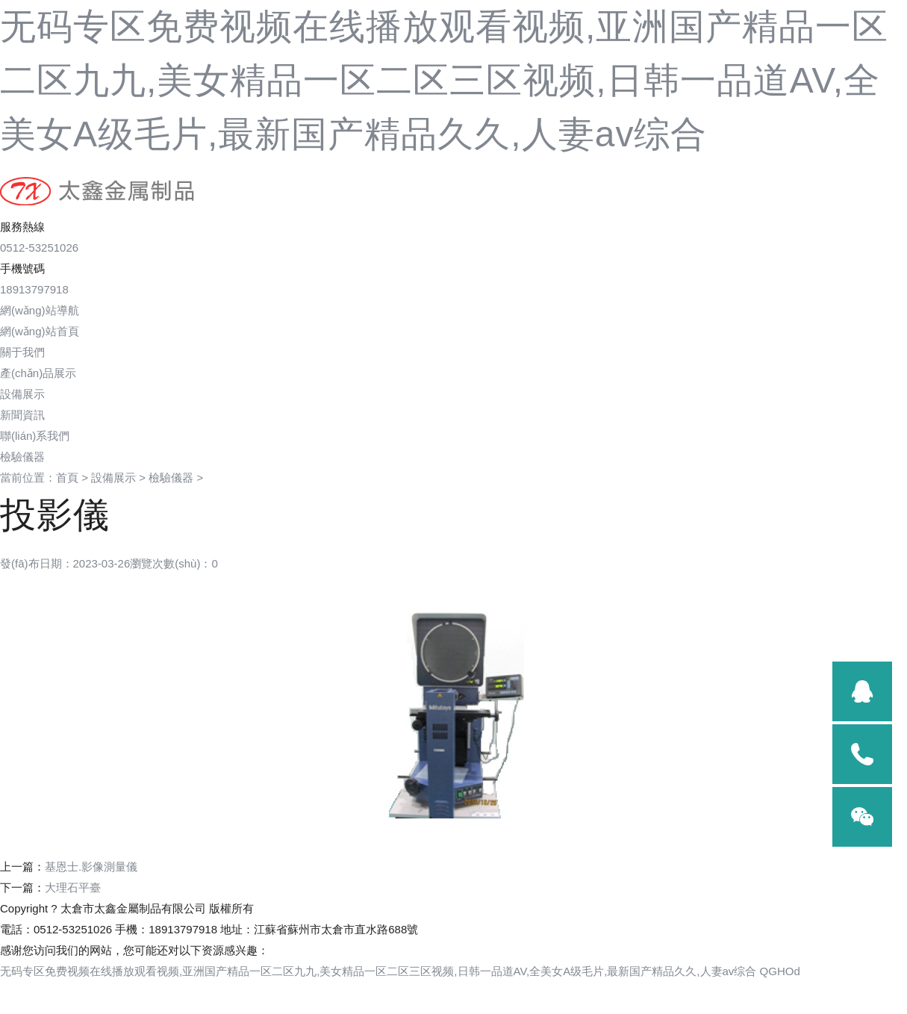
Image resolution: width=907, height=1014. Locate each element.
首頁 (67, 477)
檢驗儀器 (171, 477)
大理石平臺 (73, 887)
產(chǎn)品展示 (38, 373)
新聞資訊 (22, 414)
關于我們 (22, 352)
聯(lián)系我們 (34, 435)
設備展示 (22, 394)
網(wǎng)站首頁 (39, 331)
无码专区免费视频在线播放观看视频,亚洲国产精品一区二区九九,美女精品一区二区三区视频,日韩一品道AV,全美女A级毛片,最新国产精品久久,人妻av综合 (444, 80)
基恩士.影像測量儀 (91, 866)
